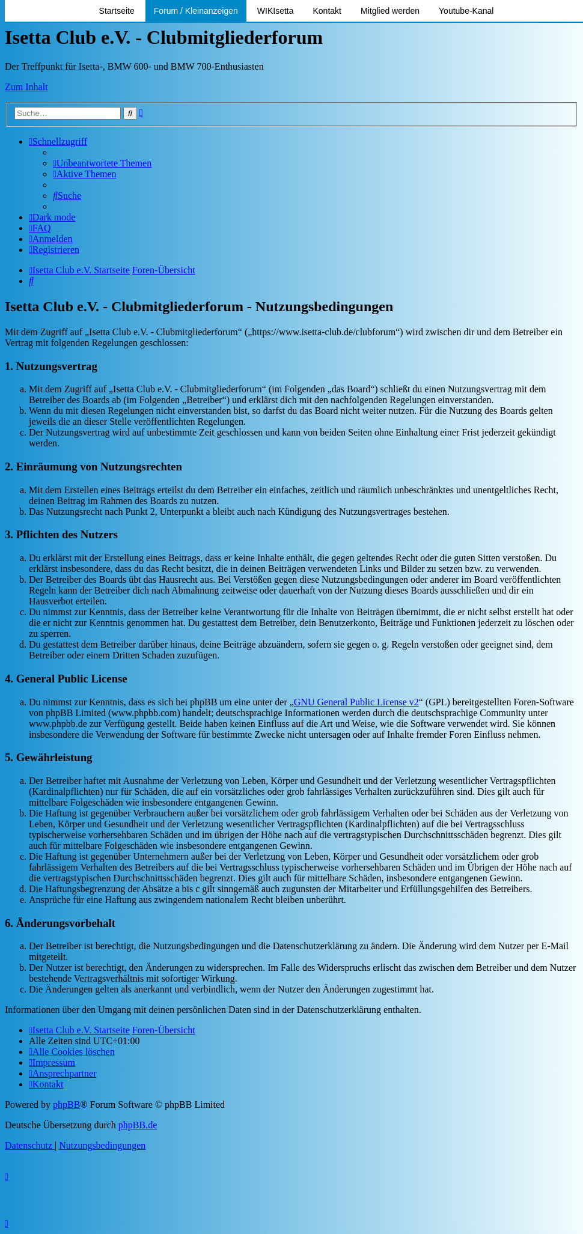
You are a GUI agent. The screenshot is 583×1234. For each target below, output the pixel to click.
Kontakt (327, 11)
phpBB (66, 1104)
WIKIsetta (275, 11)
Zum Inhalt (26, 87)
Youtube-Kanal (466, 11)
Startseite (117, 11)
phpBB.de (137, 1125)
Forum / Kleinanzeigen (196, 11)
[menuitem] (102, 163)
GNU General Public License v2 (356, 702)
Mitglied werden (390, 11)
